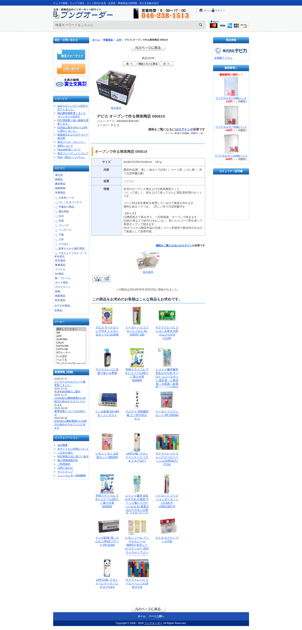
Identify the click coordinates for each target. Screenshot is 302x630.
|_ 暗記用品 (61, 211)
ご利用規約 (63, 464)
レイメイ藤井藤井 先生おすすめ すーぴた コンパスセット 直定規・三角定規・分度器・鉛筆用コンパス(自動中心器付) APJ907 (167, 380)
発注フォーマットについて (73, 153)
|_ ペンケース (63, 229)
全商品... (59, 310)
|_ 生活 (59, 216)
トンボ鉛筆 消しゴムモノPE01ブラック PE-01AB (107, 541)
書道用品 (60, 183)
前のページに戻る (148, 48)
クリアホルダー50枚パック (231, 126)
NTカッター (71, 353)
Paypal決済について (69, 149)
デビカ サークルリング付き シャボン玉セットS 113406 (107, 331)
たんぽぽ (71, 356)
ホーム (207, 10)
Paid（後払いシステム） (71, 157)
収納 (57, 291)
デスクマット (63, 286)
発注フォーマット (71, 55)
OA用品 (59, 273)
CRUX (71, 342)
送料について (65, 145)
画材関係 (60, 188)
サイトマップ (65, 471)
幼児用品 (60, 260)
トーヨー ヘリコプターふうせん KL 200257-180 (137, 331)
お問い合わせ (71, 69)
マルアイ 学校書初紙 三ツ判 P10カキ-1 (137, 415)
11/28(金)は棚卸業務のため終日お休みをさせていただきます (70, 401)
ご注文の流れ (65, 452)
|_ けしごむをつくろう (68, 202)
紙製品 (59, 179)
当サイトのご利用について (73, 448)
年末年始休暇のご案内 (67, 391)
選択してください (71, 329)
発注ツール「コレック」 (71, 141)
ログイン (220, 10)
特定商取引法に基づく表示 (73, 456)
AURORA (71, 339)
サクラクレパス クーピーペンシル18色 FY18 (137, 583)
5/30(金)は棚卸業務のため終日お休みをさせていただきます (70, 424)
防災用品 (60, 300)
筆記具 (59, 174)
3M (71, 332)
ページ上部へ (156, 616)
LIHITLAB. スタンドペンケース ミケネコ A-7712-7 (137, 457)
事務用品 (60, 264)
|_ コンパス (61, 225)
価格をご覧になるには (169, 245)
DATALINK (71, 346)
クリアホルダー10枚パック (231, 98)
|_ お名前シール (64, 197)
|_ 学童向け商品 (64, 206)
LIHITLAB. (71, 349)
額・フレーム (63, 278)
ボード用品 (61, 282)
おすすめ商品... (63, 305)
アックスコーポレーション (71, 363)
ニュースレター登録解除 (71, 475)
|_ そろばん (61, 243)
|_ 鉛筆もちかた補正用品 (69, 248)
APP (71, 336)
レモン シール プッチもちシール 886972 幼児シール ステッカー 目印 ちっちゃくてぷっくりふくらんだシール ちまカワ (137, 548)
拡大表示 (148, 270)
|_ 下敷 (59, 234)
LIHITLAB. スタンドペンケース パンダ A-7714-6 (107, 583)
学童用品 (108, 39)
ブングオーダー (153, 623)
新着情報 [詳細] (64, 371)
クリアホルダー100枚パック (231, 155)
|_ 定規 (59, 220)
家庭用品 (60, 295)
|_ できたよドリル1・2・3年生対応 (70, 255)
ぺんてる (71, 360)
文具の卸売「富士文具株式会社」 (71, 82)
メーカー (59, 322)
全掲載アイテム (223, 57)
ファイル (60, 269)
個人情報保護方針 (67, 460)
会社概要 (62, 445)
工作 (118, 39)
